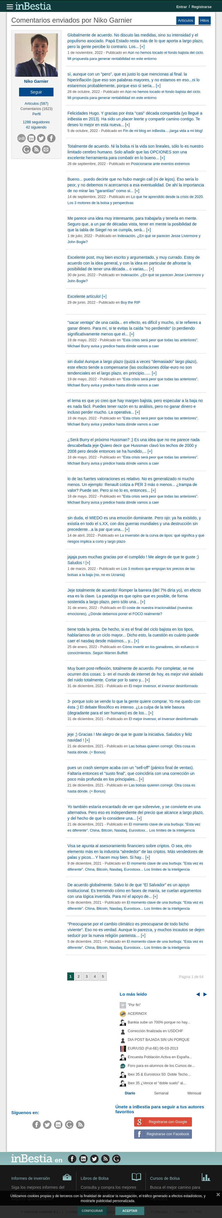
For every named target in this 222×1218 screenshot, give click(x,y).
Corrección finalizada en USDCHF (155, 1031)
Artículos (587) (36, 104)
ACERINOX (137, 1014)
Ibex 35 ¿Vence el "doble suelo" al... (157, 1083)
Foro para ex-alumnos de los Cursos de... (161, 1066)
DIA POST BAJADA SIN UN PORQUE (159, 1040)
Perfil (36, 114)
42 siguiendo (36, 127)
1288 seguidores (36, 122)
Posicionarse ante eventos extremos (160, 164)
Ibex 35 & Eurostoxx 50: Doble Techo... (159, 1074)
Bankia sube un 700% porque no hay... (159, 1022)
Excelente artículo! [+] (87, 296)
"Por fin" (134, 1005)
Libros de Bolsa (111, 1176)
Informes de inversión (41, 1177)
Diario (130, 1093)
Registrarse (202, 7)
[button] (36, 92)
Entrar (181, 7)
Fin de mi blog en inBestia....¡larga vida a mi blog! (163, 131)
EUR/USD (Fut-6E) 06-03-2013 (153, 1048)
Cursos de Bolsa (180, 1176)
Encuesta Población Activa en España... (160, 1057)
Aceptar (129, 1211)
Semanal (161, 1093)
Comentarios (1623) (37, 109)
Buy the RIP (130, 302)
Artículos (185, 20)
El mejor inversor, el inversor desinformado (163, 686)
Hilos (204, 20)
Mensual (194, 1093)
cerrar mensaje (218, 1195)
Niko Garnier (36, 81)
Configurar (92, 1211)
